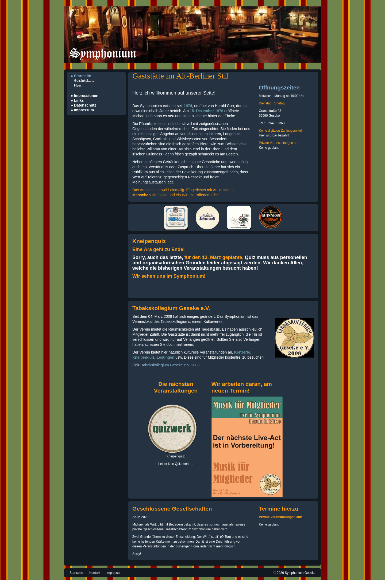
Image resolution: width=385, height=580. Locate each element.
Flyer (77, 85)
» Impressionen (84, 95)
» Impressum (82, 110)
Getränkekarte (84, 81)
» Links (77, 100)
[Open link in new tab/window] (294, 338)
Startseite (76, 573)
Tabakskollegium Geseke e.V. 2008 (171, 365)
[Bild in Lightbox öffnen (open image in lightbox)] (175, 218)
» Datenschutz (83, 105)
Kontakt (94, 573)
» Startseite (81, 76)
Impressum (114, 573)
